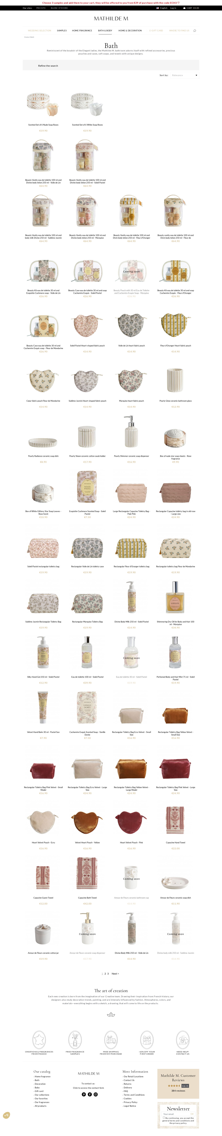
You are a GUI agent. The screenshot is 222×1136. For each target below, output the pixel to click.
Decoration (40, 1084)
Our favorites (41, 1098)
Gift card (39, 1091)
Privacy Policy (130, 1102)
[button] (6, 1115)
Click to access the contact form (88, 1088)
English (161, 8)
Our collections (42, 1095)
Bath (37, 1080)
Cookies (128, 1098)
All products (40, 1106)
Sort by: (164, 75)
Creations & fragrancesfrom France (39, 1053)
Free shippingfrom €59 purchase (111, 1053)
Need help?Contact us (182, 1053)
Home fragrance (42, 1076)
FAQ (126, 1091)
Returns (127, 1084)
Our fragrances (42, 1102)
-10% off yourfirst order (147, 1053)
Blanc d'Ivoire (59, 8)
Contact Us (129, 1080)
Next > (115, 973)
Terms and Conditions (134, 1095)
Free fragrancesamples (75, 1053)
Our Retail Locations (134, 1076)
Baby (37, 1087)
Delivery (128, 1087)
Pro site (41, 8)
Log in (173, 8)
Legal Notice (130, 1106)
